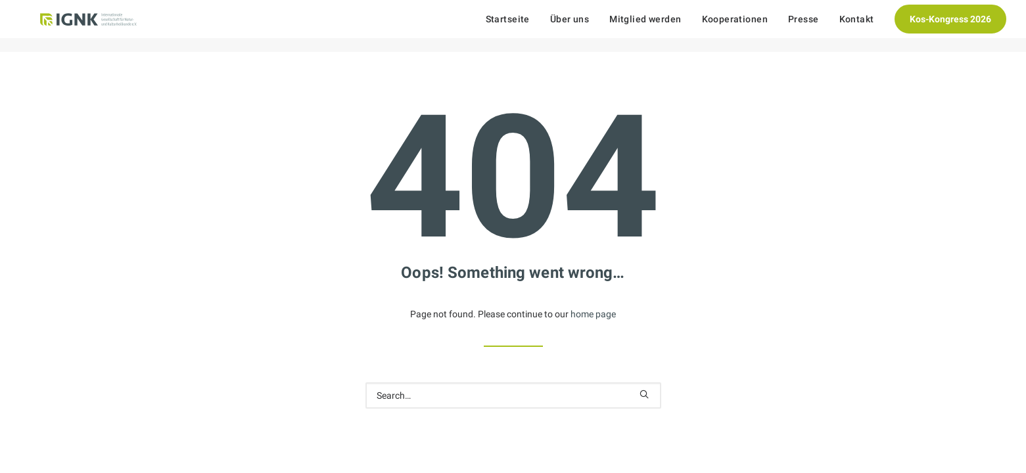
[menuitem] (512, 26)
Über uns (569, 26)
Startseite (508, 26)
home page (593, 314)
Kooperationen (735, 26)
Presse (803, 26)
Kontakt (856, 26)
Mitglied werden (645, 26)
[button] (644, 394)
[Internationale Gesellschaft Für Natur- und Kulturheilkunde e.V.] (85, 26)
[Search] (513, 395)
